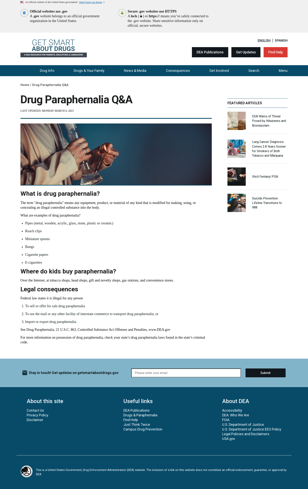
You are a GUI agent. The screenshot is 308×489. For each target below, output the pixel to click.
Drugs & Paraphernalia (140, 415)
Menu (283, 71)
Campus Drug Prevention (142, 429)
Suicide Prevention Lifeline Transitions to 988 (267, 203)
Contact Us (35, 410)
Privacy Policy (37, 415)
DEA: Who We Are (235, 415)
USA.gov (228, 439)
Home (24, 85)
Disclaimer (35, 420)
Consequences (178, 71)
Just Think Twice (136, 424)
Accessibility (232, 410)
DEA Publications (210, 52)
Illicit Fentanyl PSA (265, 176)
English (264, 40)
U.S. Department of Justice (243, 424)
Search (253, 71)
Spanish (281, 40)
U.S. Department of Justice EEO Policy (251, 429)
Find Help (275, 52)
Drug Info (47, 71)
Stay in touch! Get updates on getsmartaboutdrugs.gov (73, 373)
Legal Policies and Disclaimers (245, 434)
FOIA (225, 420)
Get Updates (246, 52)
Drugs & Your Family (89, 71)
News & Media (135, 71)
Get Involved (219, 71)
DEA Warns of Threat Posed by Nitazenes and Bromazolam (269, 120)
